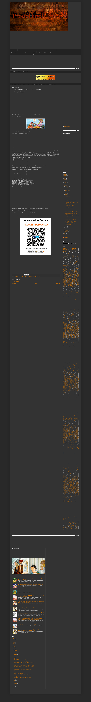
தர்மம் (78, 262)
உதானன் (74, 388)
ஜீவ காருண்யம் (67, 436)
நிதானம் (75, 463)
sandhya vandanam (66, 265)
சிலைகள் (68, 426)
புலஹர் (77, 481)
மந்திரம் (78, 267)
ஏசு (77, 265)
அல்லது (76, 373)
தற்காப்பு (75, 442)
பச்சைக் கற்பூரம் (74, 466)
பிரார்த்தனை (72, 312)
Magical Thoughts (67, 126)
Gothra (70, 326)
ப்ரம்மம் (72, 489)
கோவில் (72, 270)
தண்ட (67, 439)
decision (65, 338)
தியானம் (68, 281)
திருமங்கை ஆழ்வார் (75, 281)
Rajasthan (64, 330)
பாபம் (77, 283)
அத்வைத (69, 363)
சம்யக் (77, 422)
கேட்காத (73, 414)
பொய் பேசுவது (69, 486)
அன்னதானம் (69, 364)
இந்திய (65, 384)
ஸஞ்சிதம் (72, 522)
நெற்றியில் (64, 310)
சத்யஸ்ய (77, 421)
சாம (73, 424)
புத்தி (69, 479)
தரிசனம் (70, 441)
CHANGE (78, 325)
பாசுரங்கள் (72, 471)
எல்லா (70, 395)
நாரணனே (68, 463)
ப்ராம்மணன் (65, 490)
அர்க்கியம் (70, 368)
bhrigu (74, 335)
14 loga (71, 321)
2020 (65, 182)
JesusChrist (77, 287)
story (73, 259)
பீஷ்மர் (65, 272)
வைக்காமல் (67, 520)
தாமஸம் (64, 444)
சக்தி (74, 420)
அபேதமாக (70, 366)
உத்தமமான (65, 389)
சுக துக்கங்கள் (73, 427)
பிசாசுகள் (68, 475)
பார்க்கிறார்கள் (65, 474)
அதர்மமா (67, 362)
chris (74, 336)
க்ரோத (78, 419)
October (66, 189)
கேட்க (69, 414)
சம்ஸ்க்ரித (64, 423)
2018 (65, 185)
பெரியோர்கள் (72, 484)
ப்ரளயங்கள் (76, 489)
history (78, 274)
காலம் (77, 279)
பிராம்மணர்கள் (70, 284)
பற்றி (74, 283)
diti (72, 339)
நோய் (70, 465)
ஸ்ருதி (64, 527)
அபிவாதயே (66, 366)
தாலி (78, 444)
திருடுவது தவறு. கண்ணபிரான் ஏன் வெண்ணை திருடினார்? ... (70, 222)
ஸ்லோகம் (77, 260)
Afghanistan (74, 324)
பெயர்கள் (69, 313)
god (73, 261)
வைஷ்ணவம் (70, 521)
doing (74, 339)
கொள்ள (73, 416)
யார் (35, 276)
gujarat (64, 342)
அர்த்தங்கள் (64, 370)
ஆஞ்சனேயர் (66, 379)
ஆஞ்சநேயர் (77, 378)
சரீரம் (77, 423)
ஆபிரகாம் (65, 380)
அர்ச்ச (77, 368)
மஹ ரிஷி (69, 496)
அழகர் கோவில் (72, 374)
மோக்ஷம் (64, 273)
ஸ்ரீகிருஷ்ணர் (66, 526)
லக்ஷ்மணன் (69, 317)
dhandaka (64, 339)
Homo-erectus (77, 326)
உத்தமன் (78, 388)
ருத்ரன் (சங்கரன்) (28, 52)
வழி (72, 286)
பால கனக (69, 474)
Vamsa (75, 332)
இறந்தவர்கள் (69, 385)
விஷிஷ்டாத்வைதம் (76, 516)
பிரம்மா (77, 475)
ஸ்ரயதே (72, 524)
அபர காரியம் (74, 365)
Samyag (68, 330)
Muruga (72, 328)
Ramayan (76, 268)
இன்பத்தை (68, 384)
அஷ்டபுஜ (68, 376)
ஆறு (78, 381)
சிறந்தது (65, 426)
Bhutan (68, 325)
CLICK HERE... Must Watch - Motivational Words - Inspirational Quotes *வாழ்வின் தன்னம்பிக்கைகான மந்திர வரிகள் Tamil (33, 84)
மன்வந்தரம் (33, 276)
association (67, 334)
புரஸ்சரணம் (76, 479)
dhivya (68, 339)
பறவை (75, 470)
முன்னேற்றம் (70, 316)
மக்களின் (73, 491)
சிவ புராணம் (74, 426)
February (66, 230)
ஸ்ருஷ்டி (74, 527)
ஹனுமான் (66, 261)
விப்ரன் (65, 318)
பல (77, 470)
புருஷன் (67, 481)
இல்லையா (70, 386)
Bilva (75, 325)
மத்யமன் (70, 493)
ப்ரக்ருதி (77, 487)
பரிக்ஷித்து (65, 470)
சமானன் (70, 422)
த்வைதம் (78, 282)
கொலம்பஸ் (64, 416)
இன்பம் (77, 278)
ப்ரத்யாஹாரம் (70, 488)
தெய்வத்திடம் (70, 308)
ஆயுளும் (67, 381)
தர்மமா (72, 442)
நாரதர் (65, 283)
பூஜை (75, 284)
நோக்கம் (67, 465)
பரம (69, 469)
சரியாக (74, 423)
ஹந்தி (77, 527)
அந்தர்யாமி (64, 364)
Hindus (64, 253)
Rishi (70, 261)
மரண (68, 315)
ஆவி (73, 382)
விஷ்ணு (65, 517)
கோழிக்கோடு (76, 418)
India (78, 273)
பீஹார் (78, 478)
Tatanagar (74, 331)
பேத (77, 485)
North (68, 329)
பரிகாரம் (78, 469)
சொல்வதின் (76, 434)
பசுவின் (66, 466)
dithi (70, 339)
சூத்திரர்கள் (68, 429)
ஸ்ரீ (78, 524)
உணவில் (77, 387)
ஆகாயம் (77, 377)
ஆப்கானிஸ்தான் (70, 380)
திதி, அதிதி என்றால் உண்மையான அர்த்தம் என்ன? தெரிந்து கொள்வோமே (29, 624)
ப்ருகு (71, 285)
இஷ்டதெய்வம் (65, 387)
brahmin (75, 274)
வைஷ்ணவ (76, 520)
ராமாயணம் (74, 250)
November (67, 187)
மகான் (65, 491)
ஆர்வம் (76, 381)
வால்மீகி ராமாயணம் (70, 52)
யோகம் (65, 317)
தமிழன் (65, 248)
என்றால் (70, 279)
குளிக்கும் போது (65, 413)
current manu (77, 337)
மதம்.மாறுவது (77, 492)
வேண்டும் (75, 273)
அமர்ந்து (74, 366)
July (66, 193)
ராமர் (69, 268)
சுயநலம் (73, 428)
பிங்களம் (64, 475)
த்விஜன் (74, 282)
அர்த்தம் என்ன (73, 265)
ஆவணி (71, 382)
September (67, 190)
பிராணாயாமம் (77, 271)
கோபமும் (76, 417)
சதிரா (67, 421)
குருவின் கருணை (68, 412)
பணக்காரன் (69, 468)
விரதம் (69, 318)
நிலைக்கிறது (71, 464)
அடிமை (71, 277)
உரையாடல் (75, 391)
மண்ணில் (71, 492)
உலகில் (78, 393)
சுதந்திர (67, 428)
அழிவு (64, 375)
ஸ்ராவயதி (75, 524)
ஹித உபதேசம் (73, 528)
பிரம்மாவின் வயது (28, 276)
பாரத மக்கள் (65, 473)
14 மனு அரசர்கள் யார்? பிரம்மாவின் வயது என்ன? (22, 672)
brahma (77, 288)
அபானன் (78, 365)
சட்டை (64, 421)
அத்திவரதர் (64, 363)
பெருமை (64, 258)
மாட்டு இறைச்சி (65, 497)
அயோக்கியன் (65, 367)
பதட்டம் (73, 468)
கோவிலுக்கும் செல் (73, 419)
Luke (65, 288)
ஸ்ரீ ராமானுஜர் (72, 319)
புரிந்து (72, 480)
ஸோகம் (64, 524)
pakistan (78, 275)
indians (65, 275)
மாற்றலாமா (77, 497)
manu (68, 275)
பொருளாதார (74, 486)
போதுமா (70, 487)
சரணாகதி (76, 270)
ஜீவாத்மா (64, 437)
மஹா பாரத (76, 315)
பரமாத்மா (73, 260)
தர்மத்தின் (64, 442)
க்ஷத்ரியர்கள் (66, 420)
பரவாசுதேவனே (74, 469)
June (66, 194)
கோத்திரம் (68, 270)
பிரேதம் (78, 477)
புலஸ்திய (74, 481)
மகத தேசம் (73, 490)
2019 (65, 183)
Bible (70, 325)
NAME (75, 328)
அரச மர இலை (70, 367)
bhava (71, 335)
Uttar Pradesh (71, 332)
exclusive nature (71, 340)
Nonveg (65, 329)
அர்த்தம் (74, 249)
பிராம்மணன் (76, 263)
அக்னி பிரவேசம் (65, 277)
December (67, 186)
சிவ (71, 426)
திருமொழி (75, 306)
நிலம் (72, 309)
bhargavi (68, 335)
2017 (65, 233)
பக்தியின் (76, 465)
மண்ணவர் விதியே (65, 492)
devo (77, 338)
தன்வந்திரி (64, 440)
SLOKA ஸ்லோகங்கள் (61, 52)
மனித (77, 314)
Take (71, 331)
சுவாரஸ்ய (77, 428)
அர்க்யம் (74, 368)
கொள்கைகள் (69, 416)
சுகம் (64, 428)
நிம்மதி (64, 464)
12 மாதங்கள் (67, 321)
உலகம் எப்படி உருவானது (72, 393)
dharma (67, 256)
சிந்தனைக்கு (70, 254)
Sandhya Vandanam (51, 52)
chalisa (71, 336)
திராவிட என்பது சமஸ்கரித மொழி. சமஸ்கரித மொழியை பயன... (70, 219)
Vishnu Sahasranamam (15, 54)
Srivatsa (78, 330)
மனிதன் (65, 268)
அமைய (77, 366)
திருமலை (70, 267)
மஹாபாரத (75, 252)
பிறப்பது (75, 478)
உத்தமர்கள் (70, 389)
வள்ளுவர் (68, 286)
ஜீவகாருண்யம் (73, 436)
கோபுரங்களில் (65, 418)
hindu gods (73, 342)
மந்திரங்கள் (72, 314)
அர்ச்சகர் (72, 369)
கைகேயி (68, 415)
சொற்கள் (69, 433)
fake (77, 340)
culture (74, 337)
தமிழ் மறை (76, 440)
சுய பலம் (70, 428)
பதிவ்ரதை (77, 468)
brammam (64, 289)
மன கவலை (67, 494)
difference (76, 264)
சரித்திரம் (64, 271)
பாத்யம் (74, 472)
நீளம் (77, 309)
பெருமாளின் (76, 484)
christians (64, 337)
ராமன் (65, 286)
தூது (74, 307)
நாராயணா (68, 309)
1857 (70, 322)
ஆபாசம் (78, 379)
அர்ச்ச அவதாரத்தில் (66, 369)
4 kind (76, 322)
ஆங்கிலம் (64, 378)
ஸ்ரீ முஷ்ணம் (66, 525)
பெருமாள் (76, 257)
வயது (73, 317)
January (66, 231)
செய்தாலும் (70, 430)
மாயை (74, 497)
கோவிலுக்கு (68, 419)
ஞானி (75, 262)
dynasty (64, 340)
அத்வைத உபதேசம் (75, 363)
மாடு (77, 496)
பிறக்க (69, 478)
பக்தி (69, 260)
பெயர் (68, 285)
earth (67, 340)
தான (77, 443)
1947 (73, 322)
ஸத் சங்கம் (76, 522)
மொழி (77, 272)
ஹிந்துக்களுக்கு (65, 529)
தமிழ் (72, 257)
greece (74, 341)
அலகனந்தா (69, 372)
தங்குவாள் (77, 437)
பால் (72, 474)
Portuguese (76, 329)
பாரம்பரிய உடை (70, 473)
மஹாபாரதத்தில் (74, 496)
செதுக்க (77, 429)
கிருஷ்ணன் (69, 280)
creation (71, 289)
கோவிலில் (64, 419)
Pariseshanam (72, 329)
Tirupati (64, 332)
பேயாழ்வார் (74, 313)
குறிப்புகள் (73, 412)
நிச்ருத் (71, 463)
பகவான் (23, 276)
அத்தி (73, 362)
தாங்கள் (72, 443)
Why (67, 259)
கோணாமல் (66, 417)
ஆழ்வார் (72, 269)
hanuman (77, 289)
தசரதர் (71, 438)
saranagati (65, 276)
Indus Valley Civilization (67, 327)
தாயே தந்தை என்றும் (69, 444)
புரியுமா (75, 480)
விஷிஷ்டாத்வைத (70, 516)
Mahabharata (65, 251)
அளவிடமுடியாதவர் (66, 374)
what (77, 276)
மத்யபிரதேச (66, 493)
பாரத (75, 311)
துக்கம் (64, 282)
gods (66, 341)
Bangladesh (68, 287)
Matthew (69, 288)
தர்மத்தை (68, 442)
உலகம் (67, 392)
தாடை (75, 443)
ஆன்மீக (75, 379)
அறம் (78, 277)
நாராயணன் (66, 263)
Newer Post (14, 283)
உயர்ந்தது (76, 390)
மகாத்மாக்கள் (77, 490)
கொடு (72, 415)
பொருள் (69, 272)
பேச (75, 485)
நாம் (64, 463)
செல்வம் (70, 431)
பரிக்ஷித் (71, 283)
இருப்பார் (64, 385)
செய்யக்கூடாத (76, 430)
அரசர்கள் (18, 276)
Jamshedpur (64, 328)
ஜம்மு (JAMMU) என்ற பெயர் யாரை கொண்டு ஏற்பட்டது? (70, 196)
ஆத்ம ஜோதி (70, 379)
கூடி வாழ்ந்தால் (76, 413)
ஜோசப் (72, 437)
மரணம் (78, 285)
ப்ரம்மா (74, 267)
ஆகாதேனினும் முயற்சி (66, 377)
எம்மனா (67, 395)
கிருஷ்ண (64, 280)
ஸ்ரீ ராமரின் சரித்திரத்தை (72, 525)
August (15, 655)
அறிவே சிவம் (72, 371)
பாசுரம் (65, 249)
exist (75, 340)
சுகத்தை (77, 427)
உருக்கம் (64, 391)
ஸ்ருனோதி (71, 527)
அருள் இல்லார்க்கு (65, 368)
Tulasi (67, 332)
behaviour (73, 334)
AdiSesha (69, 324)
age (63, 269)
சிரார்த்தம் (77, 425)
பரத (63, 469)
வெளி (64, 519)
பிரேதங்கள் (74, 477)
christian (77, 336)
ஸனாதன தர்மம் (65, 523)
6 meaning (73, 323)
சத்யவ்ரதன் (73, 421)
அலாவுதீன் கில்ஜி (70, 373)
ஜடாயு (70, 435)
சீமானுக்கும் (65, 427)
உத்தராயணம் (74, 389)
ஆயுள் (73, 278)
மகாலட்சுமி (68, 491)
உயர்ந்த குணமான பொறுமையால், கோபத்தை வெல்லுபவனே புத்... (70, 200)
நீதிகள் (64, 465)
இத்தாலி (78, 383)
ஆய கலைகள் (76, 380)
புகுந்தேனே (65, 479)
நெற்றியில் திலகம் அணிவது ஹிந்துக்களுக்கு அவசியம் (69, 198)
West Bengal (67, 333)
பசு (78, 465)
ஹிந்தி (77, 528)
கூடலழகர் (73, 280)
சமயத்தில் (72, 266)
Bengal (65, 325)
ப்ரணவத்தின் (65, 488)
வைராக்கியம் (72, 520)
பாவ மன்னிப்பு (76, 474)
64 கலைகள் (77, 323)
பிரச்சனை (73, 475)
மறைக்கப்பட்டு (65, 496)
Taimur (68, 331)
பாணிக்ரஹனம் (66, 472)
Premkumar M (67, 237)
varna (74, 276)
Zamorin (75, 333)
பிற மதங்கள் (66, 478)
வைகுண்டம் (76, 318)
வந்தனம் (64, 255)
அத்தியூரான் (76, 362)
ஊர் (64, 394)
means (71, 275)
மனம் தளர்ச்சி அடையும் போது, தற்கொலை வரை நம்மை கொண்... (72, 207)
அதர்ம (64, 362)
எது (70, 394)
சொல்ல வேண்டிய (71, 434)
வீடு (72, 318)
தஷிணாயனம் (68, 443)
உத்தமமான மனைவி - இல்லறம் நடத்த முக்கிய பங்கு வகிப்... (71, 203)
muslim (75, 275)
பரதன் (78, 310)
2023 (65, 178)
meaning (77, 253)
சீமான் (69, 427)
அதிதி (70, 362)
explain (74, 289)
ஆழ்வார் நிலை (66, 382)
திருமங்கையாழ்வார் (68, 306)
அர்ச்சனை (76, 369)
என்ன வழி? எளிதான (75, 394)
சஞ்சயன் (77, 420)
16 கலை (68, 322)
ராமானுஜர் (44, 52)
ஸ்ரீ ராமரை (77, 525)
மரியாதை (72, 315)
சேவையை (77, 431)
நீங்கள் (77, 464)
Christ (65, 326)
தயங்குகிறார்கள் (65, 441)
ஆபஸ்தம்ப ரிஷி (24, 54)
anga (77, 333)
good (69, 341)
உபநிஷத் (68, 390)
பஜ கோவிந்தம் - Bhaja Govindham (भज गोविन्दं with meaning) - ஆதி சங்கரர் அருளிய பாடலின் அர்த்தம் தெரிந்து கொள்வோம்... (31, 602)
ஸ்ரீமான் (73, 526)
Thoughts (39, 52)
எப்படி (77, 259)
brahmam (71, 274)
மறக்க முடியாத (75, 495)
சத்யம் (69, 421)
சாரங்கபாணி (76, 424)
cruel (71, 337)
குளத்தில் (77, 412)
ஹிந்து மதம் (69, 320)
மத (73, 492)
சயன (68, 423)
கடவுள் (64, 262)
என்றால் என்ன (72, 256)
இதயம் (75, 383)
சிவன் (78, 426)
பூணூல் (34, 52)
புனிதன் (72, 479)
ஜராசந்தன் (73, 435)
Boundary (73, 287)
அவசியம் (67, 375)
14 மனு (16, 276)
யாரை (78, 316)
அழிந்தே (77, 374)
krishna (70, 259)
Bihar (72, 325)
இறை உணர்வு (76, 385)
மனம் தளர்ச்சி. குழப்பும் (73, 494)
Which (71, 333)
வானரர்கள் (77, 317)
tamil (66, 269)
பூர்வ (73, 483)
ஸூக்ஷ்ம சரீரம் (76, 523)
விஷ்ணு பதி (69, 517)
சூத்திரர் (64, 429)
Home (36, 283)
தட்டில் (77, 438)
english (74, 248)
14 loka (74, 321)
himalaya (70, 342)
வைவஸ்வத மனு (66, 319)
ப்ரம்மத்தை (67, 489)
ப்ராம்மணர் (66, 314)
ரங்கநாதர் (68, 273)
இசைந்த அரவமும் (65, 383)
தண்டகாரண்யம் (71, 439)
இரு (77, 384)
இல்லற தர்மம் (65, 386)
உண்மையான (70, 388)
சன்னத (64, 422)
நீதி (74, 309)
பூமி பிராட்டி (69, 483)
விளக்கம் (69, 264)
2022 (65, 179)
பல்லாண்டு (68, 311)
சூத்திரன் (76, 266)
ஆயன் (64, 381)
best (76, 334)
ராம (71, 273)
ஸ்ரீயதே (77, 526)
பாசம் (72, 311)
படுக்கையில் (76, 467)
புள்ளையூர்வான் (65, 482)
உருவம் (68, 391)
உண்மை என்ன (65, 388)
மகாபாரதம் (65, 264)
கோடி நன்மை (77, 416)
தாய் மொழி (75, 444)
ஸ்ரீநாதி (70, 526)
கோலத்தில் (70, 418)
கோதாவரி (71, 417)
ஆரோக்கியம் (72, 381)
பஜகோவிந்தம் (69, 467)
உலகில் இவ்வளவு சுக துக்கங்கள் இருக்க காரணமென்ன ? (23, 669)
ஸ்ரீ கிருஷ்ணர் (76, 286)
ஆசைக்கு (68, 378)
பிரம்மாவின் (65, 476)
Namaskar (78, 328)
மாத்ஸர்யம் (70, 497)
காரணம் (64, 266)
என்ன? (64, 395)
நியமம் (68, 464)
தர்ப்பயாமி (76, 441)
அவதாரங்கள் (72, 375)
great (71, 341)
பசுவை (69, 466)
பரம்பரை (71, 263)
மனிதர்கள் (64, 315)
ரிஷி (65, 254)
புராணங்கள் (64, 480)
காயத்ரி (74, 279)
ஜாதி (67, 267)
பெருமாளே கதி (65, 485)
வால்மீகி (64, 250)
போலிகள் (73, 487)
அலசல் (65, 278)
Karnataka (68, 328)
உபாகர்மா (72, 390)
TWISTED (65, 331)
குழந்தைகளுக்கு (71, 413)
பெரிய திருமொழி (66, 484)
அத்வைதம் (74, 277)
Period (68, 274)
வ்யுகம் (69, 522)
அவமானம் (76, 375)
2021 (65, 181)
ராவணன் (72, 268)
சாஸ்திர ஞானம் (68, 425)
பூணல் (77, 482)
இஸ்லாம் (70, 387)
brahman (77, 335)
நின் (77, 463)
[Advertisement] (45, 39)
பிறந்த (72, 478)
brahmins (68, 336)
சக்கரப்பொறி (70, 420)
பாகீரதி (68, 471)
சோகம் (64, 267)
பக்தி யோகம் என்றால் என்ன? (70, 217)
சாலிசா (64, 425)
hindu (74, 253)
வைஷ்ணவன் (65, 521)
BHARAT (64, 287)
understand (70, 276)
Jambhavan (73, 327)
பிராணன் (64, 477)
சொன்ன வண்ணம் (70, 432)
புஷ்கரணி (70, 482)
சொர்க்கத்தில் (76, 432)
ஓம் (76, 269)
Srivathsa (75, 330)
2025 (65, 175)
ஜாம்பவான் (77, 435)
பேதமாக (64, 486)
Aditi (71, 324)
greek (77, 341)
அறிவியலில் (73, 370)
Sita (73, 264)
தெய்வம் (72, 271)
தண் (64, 439)
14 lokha (77, 321)
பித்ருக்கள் (66, 312)
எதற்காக (67, 394)
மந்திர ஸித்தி (74, 493)
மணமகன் (77, 491)
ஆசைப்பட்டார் (73, 378)
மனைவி (74, 285)
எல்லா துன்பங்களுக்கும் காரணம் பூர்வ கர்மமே (21, 670)
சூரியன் (73, 429)
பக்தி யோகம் (74, 310)
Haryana (73, 326)
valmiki (77, 261)
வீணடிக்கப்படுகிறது (75, 517)
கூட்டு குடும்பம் (65, 414)
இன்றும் (72, 384)
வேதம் (69, 253)
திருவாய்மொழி (65, 307)
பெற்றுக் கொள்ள (71, 485)
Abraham (65, 324)
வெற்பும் (77, 518)
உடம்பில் (73, 387)
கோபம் (66, 257)
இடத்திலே (71, 383)
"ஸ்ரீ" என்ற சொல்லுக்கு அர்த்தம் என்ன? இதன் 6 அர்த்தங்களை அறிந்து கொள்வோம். (31, 584)
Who (64, 259)
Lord (65, 274)
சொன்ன (65, 432)
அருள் (77, 367)
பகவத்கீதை (69, 310)
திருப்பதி (68, 271)
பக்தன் (73, 465)
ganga (64, 341)
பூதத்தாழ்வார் (65, 483)
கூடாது (77, 280)
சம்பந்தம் (74, 422)
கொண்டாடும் (76, 415)
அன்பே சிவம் (74, 364)
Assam (78, 324)
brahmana (64, 336)
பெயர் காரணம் (77, 483)
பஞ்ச (73, 467)
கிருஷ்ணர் (77, 256)
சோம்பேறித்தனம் (65, 435)
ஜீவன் (77, 436)
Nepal (73, 288)
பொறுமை (73, 272)
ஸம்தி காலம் (38, 276)
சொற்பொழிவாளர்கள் (75, 433)
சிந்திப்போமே (73, 425)
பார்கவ (78, 311)
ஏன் (66, 252)
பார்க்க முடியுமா (76, 473)
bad (70, 334)
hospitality (77, 342)
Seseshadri (71, 330)
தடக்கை (74, 438)
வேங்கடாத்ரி (68, 519)
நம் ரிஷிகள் (21, 52)
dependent (74, 338)
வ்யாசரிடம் (64, 522)
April (66, 227)
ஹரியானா (68, 528)
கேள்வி (68, 266)
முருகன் (75, 316)
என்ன (21, 276)
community (68, 337)
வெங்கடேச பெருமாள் (66, 518)
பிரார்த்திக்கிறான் (69, 477)
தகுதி (74, 437)
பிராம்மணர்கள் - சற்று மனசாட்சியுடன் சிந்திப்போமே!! (22, 677)
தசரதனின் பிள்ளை (66, 438)
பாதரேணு (70, 472)
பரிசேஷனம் (70, 470)
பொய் (78, 313)
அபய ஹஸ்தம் (69, 365)
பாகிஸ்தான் (64, 471)
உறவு (64, 279)
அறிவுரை (78, 370)
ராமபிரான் (76, 254)
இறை (72, 385)
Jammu (77, 327)
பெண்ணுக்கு (65, 313)
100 (73, 320)
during (77, 339)
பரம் (65, 311)
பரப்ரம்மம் (67, 469)
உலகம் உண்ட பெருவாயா (72, 392)
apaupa (64, 334)
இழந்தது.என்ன (76, 386)
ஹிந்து (77, 258)
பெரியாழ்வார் (70, 255)
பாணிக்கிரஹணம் (77, 471)
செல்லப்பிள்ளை (65, 431)
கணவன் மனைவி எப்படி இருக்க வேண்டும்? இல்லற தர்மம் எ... (70, 205)
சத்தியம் (64, 281)
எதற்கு (67, 279)
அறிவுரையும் (66, 371)
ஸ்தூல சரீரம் (68, 524)
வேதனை (73, 519)
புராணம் (69, 480)
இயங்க (75, 384)
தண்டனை (76, 439)
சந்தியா (70, 252)
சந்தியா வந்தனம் (14, 52)
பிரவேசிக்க (76, 476)
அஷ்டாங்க (72, 376)
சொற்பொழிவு (65, 434)
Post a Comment (16, 281)
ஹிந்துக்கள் (72, 251)
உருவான (71, 391)
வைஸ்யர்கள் (76, 521)
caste (68, 289)
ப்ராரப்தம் (69, 490)
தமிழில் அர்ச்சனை (70, 440)
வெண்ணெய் (72, 518)
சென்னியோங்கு (65, 430)
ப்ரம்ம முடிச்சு (74, 488)
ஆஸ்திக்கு (76, 382)
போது (67, 487)
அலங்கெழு (73, 372)
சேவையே (73, 431)
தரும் (73, 441)
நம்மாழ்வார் (65, 260)
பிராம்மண (64, 284)
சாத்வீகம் (64, 424)
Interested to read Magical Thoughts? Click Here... (20, 71)
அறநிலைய (69, 370)
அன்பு (69, 269)
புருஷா (71, 481)
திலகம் (71, 307)
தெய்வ (71, 282)
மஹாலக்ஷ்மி (65, 316)
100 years (76, 320)
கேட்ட (76, 414)
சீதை (69, 257)
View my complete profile (67, 239)
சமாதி (67, 422)
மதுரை (69, 258)
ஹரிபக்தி (64, 528)
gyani (66, 342)
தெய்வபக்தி (76, 308)
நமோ (64, 309)
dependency (69, 338)
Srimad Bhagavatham (33, 54)
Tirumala (77, 331)
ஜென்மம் (68, 437)
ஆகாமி (73, 377)
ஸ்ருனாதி (67, 527)
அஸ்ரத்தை (76, 376)
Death (67, 326)
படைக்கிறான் (65, 468)
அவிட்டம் (64, 376)
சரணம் (71, 423)
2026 (65, 174)
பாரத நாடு (77, 472)
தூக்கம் (67, 282)
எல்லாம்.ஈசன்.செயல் (75, 395)
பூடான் (74, 482)
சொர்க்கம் (64, 433)
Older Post (58, 283)
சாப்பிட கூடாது (69, 424)
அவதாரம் (69, 278)
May (66, 226)
